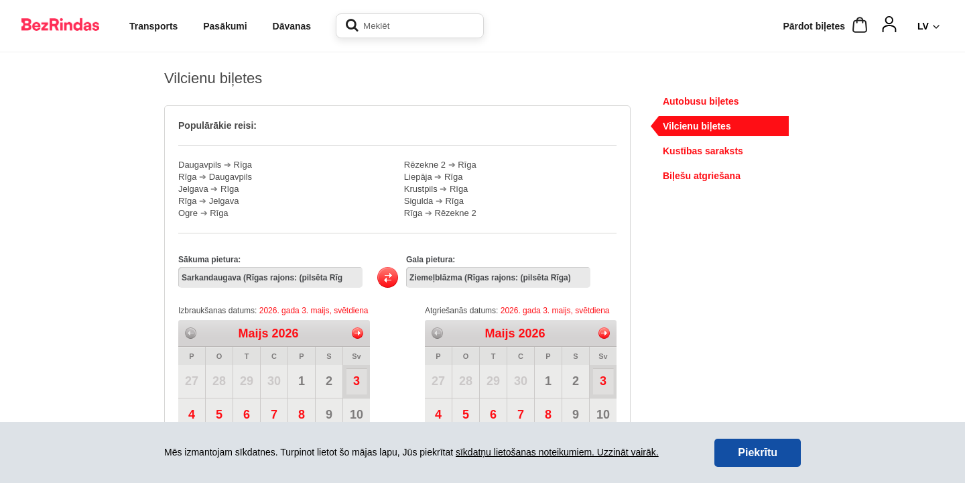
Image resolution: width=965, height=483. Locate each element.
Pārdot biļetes (814, 26)
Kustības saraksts (703, 151)
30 (274, 381)
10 (356, 414)
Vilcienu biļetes (697, 126)
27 (191, 381)
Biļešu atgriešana (702, 175)
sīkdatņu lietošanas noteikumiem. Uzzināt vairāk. (557, 452)
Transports (153, 26)
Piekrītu (757, 452)
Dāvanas (292, 26)
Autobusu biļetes (701, 101)
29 (246, 381)
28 (219, 381)
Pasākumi (225, 26)
